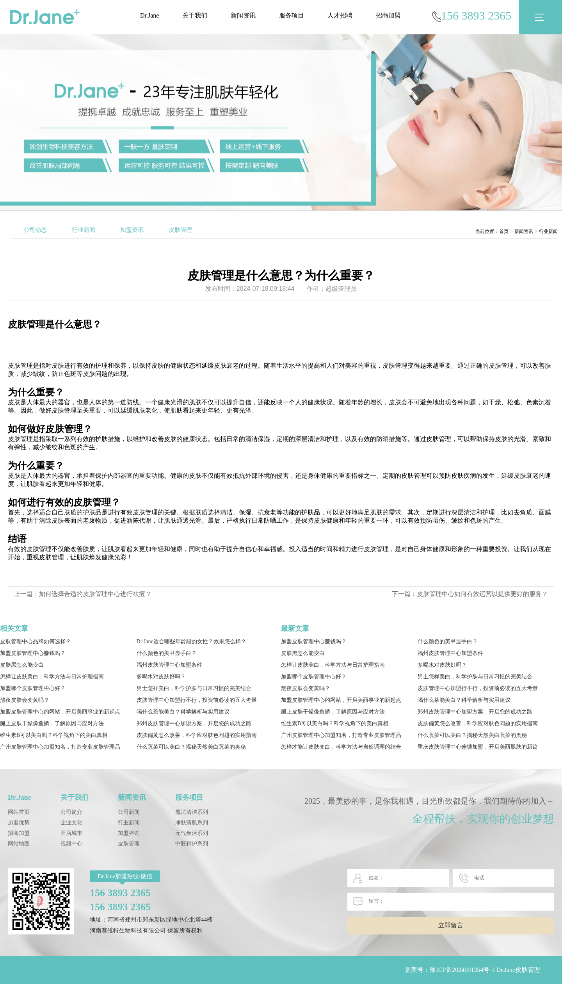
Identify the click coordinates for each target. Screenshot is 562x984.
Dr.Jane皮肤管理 (518, 969)
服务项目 (291, 15)
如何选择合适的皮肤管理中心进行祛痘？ (95, 594)
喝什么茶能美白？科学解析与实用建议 (183, 712)
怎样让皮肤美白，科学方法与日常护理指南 (52, 677)
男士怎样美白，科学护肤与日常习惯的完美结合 (194, 688)
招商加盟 (388, 15)
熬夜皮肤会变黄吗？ (24, 700)
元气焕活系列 (191, 833)
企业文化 (71, 823)
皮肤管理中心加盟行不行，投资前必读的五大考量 (197, 700)
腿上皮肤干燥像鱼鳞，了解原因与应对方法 (52, 723)
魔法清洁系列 (191, 812)
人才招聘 (339, 15)
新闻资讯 (243, 15)
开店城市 (71, 833)
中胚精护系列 (191, 844)
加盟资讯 (132, 230)
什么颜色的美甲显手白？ (167, 653)
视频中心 (71, 844)
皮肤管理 (180, 230)
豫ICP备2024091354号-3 (462, 969)
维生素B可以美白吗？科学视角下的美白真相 (53, 735)
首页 (504, 231)
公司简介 (71, 812)
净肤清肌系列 (191, 823)
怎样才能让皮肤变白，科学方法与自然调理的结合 (341, 747)
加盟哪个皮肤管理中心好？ (33, 688)
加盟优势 (19, 823)
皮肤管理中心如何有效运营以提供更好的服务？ (482, 594)
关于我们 (194, 15)
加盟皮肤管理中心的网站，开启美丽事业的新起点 (60, 712)
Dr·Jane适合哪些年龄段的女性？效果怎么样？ (191, 641)
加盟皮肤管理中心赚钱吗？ (33, 653)
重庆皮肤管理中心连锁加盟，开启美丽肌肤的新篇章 (478, 747)
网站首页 (19, 812)
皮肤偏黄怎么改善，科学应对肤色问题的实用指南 (197, 735)
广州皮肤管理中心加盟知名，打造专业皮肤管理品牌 (60, 747)
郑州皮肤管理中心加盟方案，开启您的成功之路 (194, 723)
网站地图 (19, 844)
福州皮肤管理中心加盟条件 (169, 665)
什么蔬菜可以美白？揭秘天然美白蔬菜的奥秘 (191, 747)
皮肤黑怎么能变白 (22, 665)
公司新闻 (129, 812)
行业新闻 (83, 230)
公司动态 (35, 230)
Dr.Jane (149, 15)
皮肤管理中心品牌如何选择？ (35, 641)
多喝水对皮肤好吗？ (161, 677)
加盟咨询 (129, 833)
